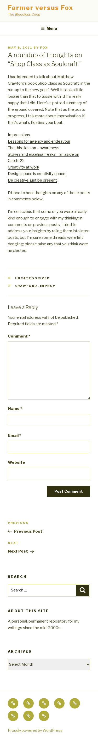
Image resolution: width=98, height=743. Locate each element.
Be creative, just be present (32, 180)
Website (16, 462)
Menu (49, 28)
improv (48, 286)
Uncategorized (32, 278)
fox (44, 47)
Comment (19, 336)
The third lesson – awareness (33, 148)
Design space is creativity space (36, 173)
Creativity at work (23, 167)
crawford (26, 286)
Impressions (19, 134)
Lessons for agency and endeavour (39, 141)
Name (15, 408)
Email (14, 435)
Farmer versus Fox (40, 7)
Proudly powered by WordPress (35, 730)
